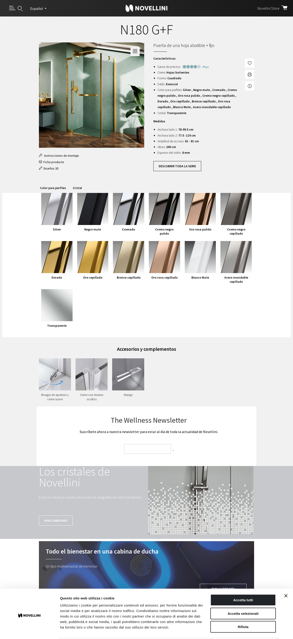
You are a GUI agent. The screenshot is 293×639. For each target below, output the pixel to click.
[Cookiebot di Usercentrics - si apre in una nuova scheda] (30, 630)
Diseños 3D (49, 168)
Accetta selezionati (243, 596)
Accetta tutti (243, 583)
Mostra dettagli (240, 630)
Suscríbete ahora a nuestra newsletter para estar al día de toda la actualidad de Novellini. (149, 431)
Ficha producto (51, 162)
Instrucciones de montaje (59, 156)
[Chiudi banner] (286, 578)
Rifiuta (243, 610)
